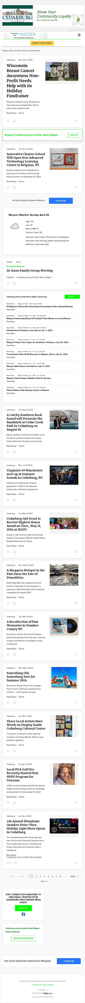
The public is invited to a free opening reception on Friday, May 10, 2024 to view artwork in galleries (25, 737)
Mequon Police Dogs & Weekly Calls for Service (29, 378)
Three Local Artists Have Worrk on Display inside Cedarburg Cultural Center (26, 724)
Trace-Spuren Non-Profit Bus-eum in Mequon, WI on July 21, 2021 (37, 354)
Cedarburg (11, 60)
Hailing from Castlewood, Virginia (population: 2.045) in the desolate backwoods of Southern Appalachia (22, 486)
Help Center (48, 985)
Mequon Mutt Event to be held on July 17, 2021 (28, 366)
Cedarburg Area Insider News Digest (34, 277)
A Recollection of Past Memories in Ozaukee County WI (23, 625)
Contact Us (36, 985)
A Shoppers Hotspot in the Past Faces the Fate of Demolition (26, 573)
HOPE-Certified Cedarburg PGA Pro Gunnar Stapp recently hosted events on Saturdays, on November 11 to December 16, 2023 (26, 789)
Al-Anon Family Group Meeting (30, 270)
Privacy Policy (48, 997)
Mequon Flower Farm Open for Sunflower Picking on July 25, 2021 (38, 342)
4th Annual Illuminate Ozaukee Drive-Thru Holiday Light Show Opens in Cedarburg (26, 826)
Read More (11, 310)
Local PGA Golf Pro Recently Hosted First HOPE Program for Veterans (22, 775)
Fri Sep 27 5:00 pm (16, 266)
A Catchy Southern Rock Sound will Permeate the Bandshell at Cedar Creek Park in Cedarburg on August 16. (25, 422)
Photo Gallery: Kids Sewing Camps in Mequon (28, 390)
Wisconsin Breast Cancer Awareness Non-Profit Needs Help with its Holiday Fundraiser (23, 80)
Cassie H (10, 277)
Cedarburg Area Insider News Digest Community (27, 297)
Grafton (10, 262)
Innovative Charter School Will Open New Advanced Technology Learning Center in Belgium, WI (26, 159)
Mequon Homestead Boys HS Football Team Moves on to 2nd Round (38, 318)
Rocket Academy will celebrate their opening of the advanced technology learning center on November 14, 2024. (24, 173)
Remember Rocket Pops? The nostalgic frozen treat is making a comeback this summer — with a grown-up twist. (24, 689)
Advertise (60, 201)
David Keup (11, 113)
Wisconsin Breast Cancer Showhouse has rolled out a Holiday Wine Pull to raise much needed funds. (23, 105)
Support (74, 135)
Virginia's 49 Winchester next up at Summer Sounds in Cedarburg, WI (25, 474)
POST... (72, 297)
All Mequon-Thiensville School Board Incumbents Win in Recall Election (40, 307)
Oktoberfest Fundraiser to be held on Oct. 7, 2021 (30, 330)
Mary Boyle (11, 855)
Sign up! (23, 908)
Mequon (21, 304)
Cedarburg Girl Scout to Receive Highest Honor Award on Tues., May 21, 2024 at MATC (24, 524)
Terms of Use (36, 997)
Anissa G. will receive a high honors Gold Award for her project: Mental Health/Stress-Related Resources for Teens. (26, 538)
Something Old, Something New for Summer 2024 (21, 676)
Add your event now (23, 938)
